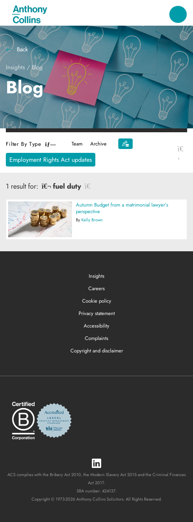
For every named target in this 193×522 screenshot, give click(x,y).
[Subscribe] (125, 143)
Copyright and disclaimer (96, 350)
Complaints (96, 338)
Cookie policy (96, 301)
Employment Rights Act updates (50, 159)
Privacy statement (97, 313)
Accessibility (96, 325)
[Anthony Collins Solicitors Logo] (29, 14)
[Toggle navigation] (178, 14)
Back (17, 49)
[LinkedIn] (96, 464)
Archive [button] (98, 143)
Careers (96, 288)
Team (77, 143)
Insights (15, 67)
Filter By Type (31, 144)
